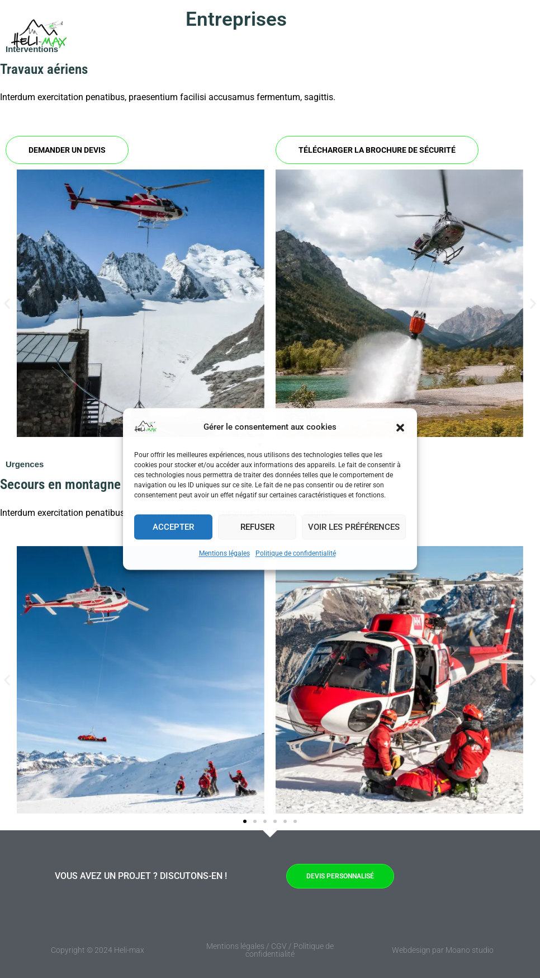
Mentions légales (224, 553)
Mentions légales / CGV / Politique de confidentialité (270, 950)
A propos (424, 36)
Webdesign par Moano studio (443, 950)
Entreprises (247, 36)
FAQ (380, 36)
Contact (475, 36)
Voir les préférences (354, 527)
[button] (400, 427)
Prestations (321, 36)
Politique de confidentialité (295, 553)
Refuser (257, 527)
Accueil (193, 36)
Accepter (173, 527)
